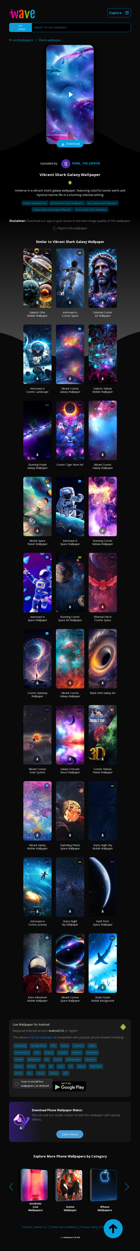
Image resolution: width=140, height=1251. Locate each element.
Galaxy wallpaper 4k (34, 203)
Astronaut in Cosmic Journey (37, 922)
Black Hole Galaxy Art (102, 693)
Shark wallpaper (50, 40)
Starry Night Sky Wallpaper (70, 922)
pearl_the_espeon (80, 163)
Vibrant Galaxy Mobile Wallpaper (37, 846)
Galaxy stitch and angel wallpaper (52, 209)
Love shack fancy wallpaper (91, 209)
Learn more (70, 1134)
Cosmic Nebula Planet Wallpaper (103, 770)
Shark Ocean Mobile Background (102, 999)
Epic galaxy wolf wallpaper (102, 203)
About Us (41, 1227)
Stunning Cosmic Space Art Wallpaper (70, 618)
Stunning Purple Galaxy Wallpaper (37, 466)
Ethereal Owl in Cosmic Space (103, 618)
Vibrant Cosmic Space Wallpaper (70, 999)
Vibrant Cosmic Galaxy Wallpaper (70, 390)
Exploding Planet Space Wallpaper (70, 846)
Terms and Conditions (63, 1227)
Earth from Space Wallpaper (102, 922)
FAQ (103, 1227)
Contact (27, 1227)
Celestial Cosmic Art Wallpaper (102, 314)
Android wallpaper (40, 1037)
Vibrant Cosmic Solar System (37, 770)
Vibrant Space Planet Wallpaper (37, 542)
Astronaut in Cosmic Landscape (37, 390)
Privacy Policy (89, 1227)
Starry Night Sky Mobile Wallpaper (102, 846)
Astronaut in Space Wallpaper (70, 542)
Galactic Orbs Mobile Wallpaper (37, 314)
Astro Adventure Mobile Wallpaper (37, 999)
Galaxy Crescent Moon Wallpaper (70, 770)
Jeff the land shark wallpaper (67, 203)
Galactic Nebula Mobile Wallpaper (102, 390)
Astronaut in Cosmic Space (70, 314)
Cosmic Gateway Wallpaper (37, 694)
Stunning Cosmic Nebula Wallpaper (102, 542)
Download (70, 144)
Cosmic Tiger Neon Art (70, 464)
